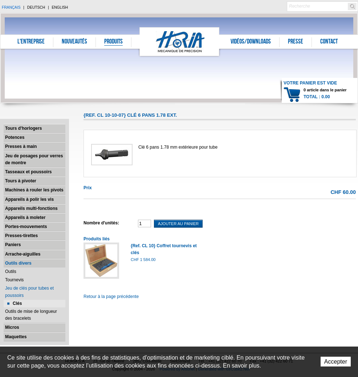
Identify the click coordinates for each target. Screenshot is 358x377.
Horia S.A (179, 41)
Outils (10, 271)
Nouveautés (74, 42)
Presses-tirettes (21, 235)
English (60, 7)
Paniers (13, 244)
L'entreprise (31, 42)
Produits (113, 42)
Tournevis (14, 279)
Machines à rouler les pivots (34, 189)
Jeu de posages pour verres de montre (34, 159)
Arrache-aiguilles (22, 254)
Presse (295, 42)
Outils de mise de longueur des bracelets (31, 315)
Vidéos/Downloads (251, 42)
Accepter (335, 362)
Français (11, 7)
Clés (17, 303)
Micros (12, 327)
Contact (329, 42)
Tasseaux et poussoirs (28, 171)
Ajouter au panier (178, 223)
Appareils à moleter (25, 217)
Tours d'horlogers (23, 128)
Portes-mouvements (26, 226)
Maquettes (16, 336)
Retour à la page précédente (111, 296)
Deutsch (36, 7)
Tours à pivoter (20, 180)
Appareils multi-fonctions (31, 208)
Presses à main (21, 146)
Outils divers (18, 263)
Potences (14, 137)
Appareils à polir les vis (29, 199)
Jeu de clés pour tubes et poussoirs (29, 292)
